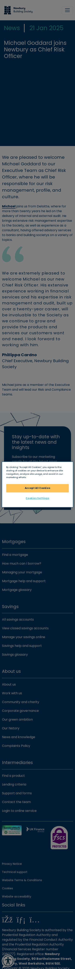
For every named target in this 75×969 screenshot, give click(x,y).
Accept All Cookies (37, 488)
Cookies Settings (37, 498)
